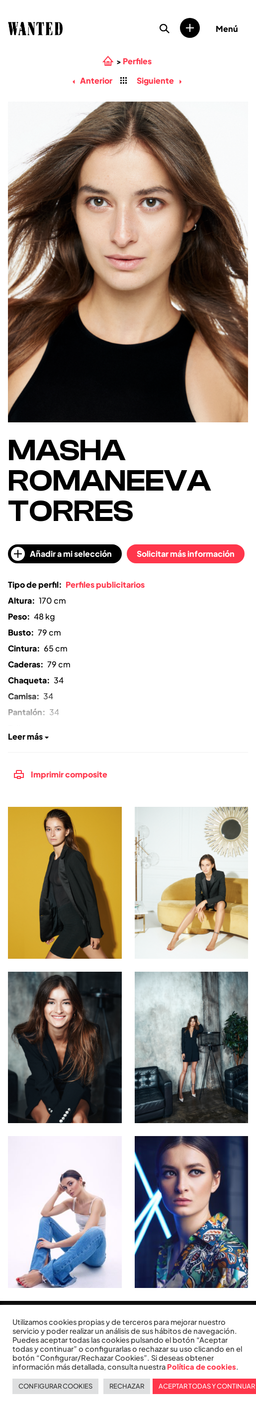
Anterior (92, 80)
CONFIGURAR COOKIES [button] (55, 1386)
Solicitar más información (186, 553)
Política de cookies (201, 1366)
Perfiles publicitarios (105, 584)
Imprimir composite (60, 774)
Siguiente (159, 80)
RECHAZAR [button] (126, 1386)
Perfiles (137, 61)
